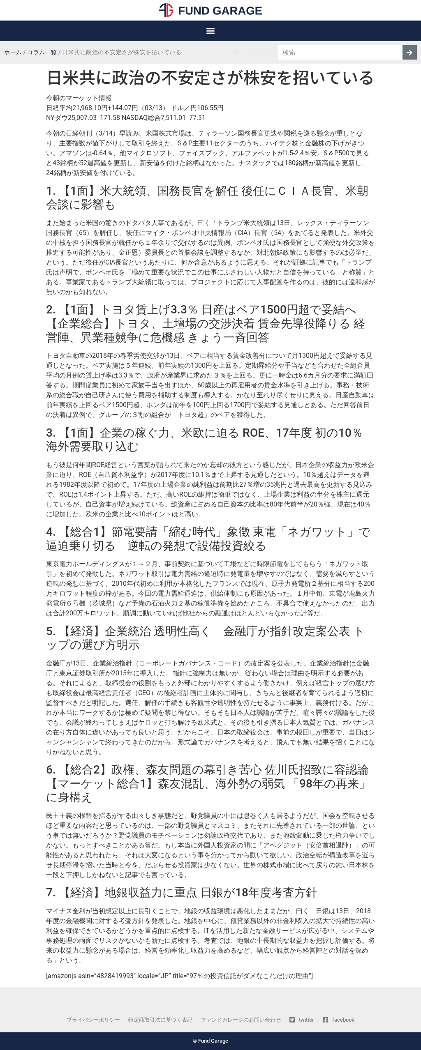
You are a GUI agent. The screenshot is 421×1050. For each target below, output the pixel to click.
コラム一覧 (42, 52)
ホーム (13, 52)
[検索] (409, 52)
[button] (210, 31)
